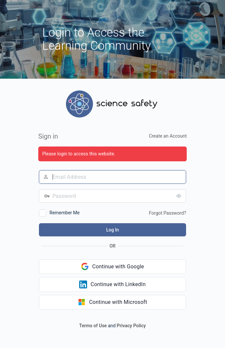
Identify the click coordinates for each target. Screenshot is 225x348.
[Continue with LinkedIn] (112, 284)
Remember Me (64, 212)
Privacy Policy (131, 325)
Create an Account (168, 136)
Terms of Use (93, 325)
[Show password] (179, 195)
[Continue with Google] (112, 266)
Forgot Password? (167, 213)
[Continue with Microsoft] (112, 302)
